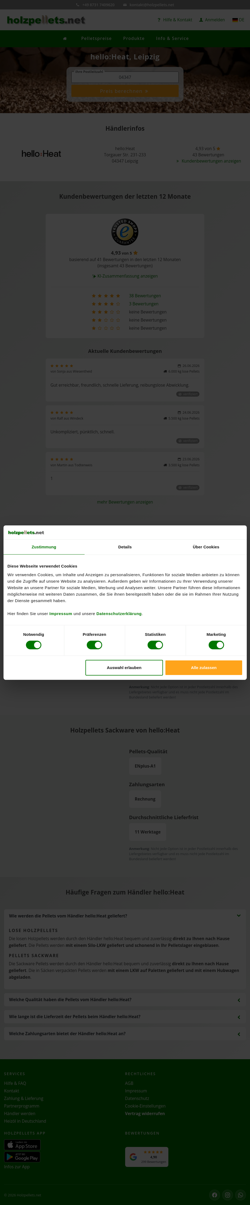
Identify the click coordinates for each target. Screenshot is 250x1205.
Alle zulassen (203, 667)
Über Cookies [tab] (206, 547)
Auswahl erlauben (124, 667)
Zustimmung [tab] (44, 547)
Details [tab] (125, 547)
